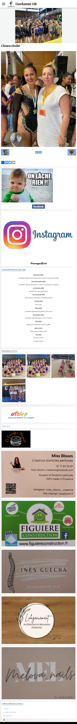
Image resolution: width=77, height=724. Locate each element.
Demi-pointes (8, 716)
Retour (38, 152)
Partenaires (6, 426)
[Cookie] (4, 720)
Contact (6, 708)
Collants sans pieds (9, 712)
